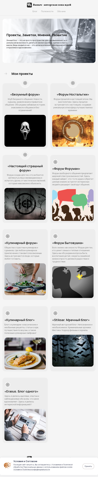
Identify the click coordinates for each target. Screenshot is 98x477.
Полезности (47, 11)
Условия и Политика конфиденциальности (31, 469)
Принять (88, 466)
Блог (35, 11)
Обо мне (61, 11)
